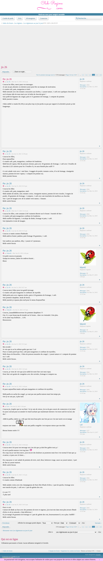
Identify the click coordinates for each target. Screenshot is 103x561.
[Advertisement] (51, 44)
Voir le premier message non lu (45, 75)
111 (83, 75)
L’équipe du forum (54, 551)
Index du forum (8, 23)
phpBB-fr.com (15, 556)
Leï (8, 406)
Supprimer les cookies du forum (70, 551)
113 (90, 75)
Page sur (71, 75)
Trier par (61, 523)
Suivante (98, 523)
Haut (99, 146)
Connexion (43, 18)
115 (97, 75)
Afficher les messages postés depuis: (35, 523)
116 (100, 75)
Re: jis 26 (7, 79)
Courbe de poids (7, 18)
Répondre (5, 71)
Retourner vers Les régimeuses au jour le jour (17, 530)
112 (86, 75)
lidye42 (9, 253)
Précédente (6, 523)
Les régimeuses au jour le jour (33, 23)
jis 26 (4, 67)
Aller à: (50, 532)
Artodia (98, 554)
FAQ (19, 18)
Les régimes (18, 23)
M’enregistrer (30, 18)
